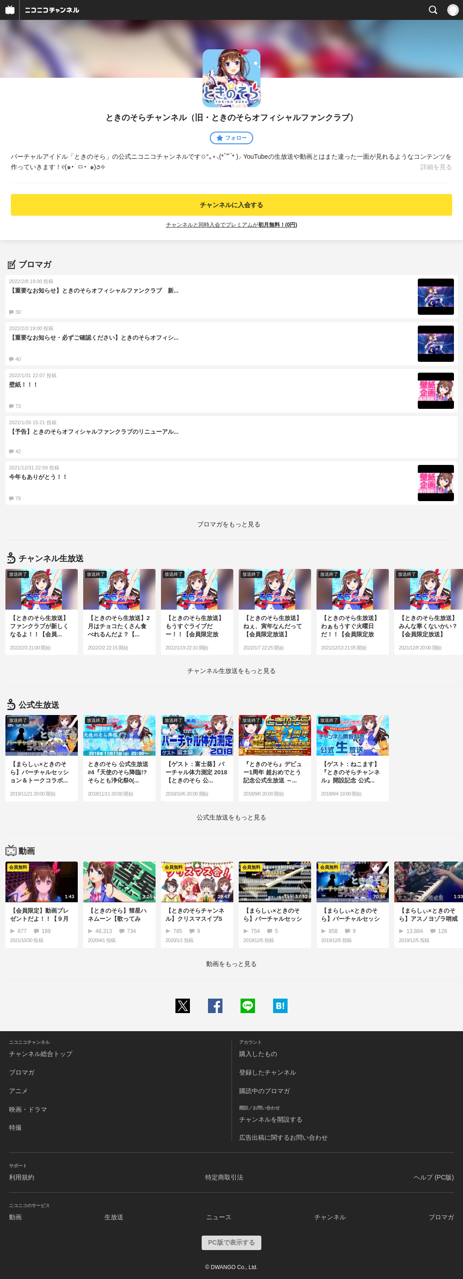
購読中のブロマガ (264, 1090)
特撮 (15, 1127)
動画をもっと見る (231, 963)
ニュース (219, 1217)
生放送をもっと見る (231, 670)
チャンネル (330, 1217)
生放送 (113, 1217)
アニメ (18, 1090)
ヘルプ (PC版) (434, 1177)
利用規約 (21, 1177)
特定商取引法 (224, 1177)
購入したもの (258, 1053)
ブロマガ (21, 1072)
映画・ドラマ (28, 1109)
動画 (15, 1217)
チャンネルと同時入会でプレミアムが (232, 225)
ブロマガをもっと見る (228, 524)
